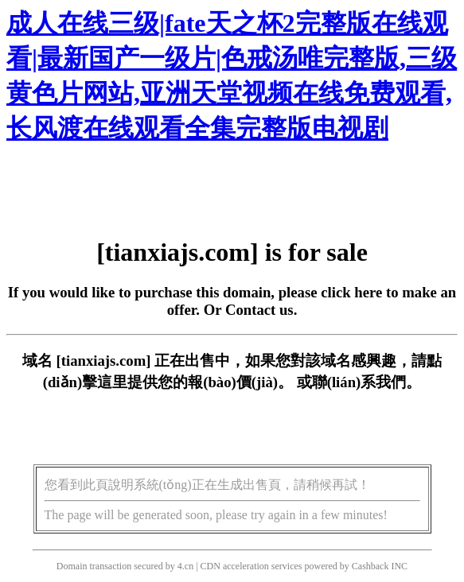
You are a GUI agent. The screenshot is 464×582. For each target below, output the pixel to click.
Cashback (370, 566)
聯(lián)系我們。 (367, 382)
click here (351, 292)
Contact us (259, 309)
